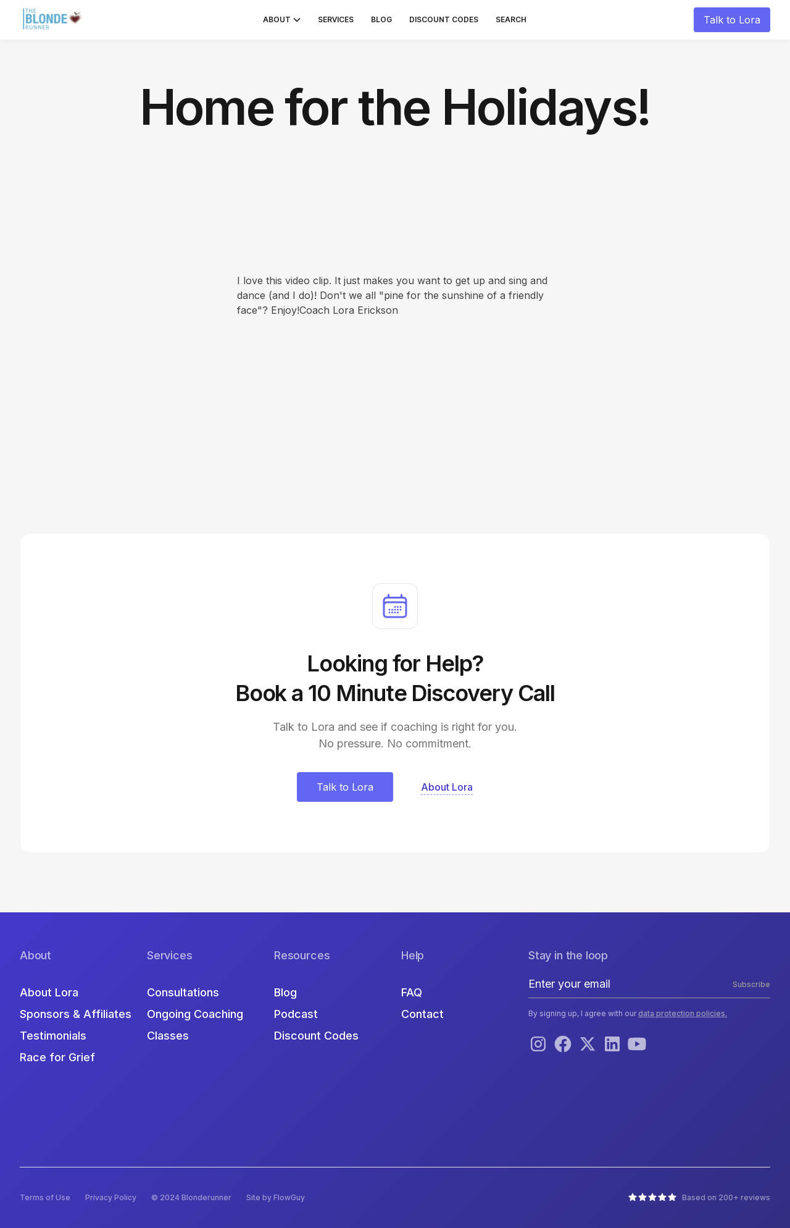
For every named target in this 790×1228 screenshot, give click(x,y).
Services (336, 19)
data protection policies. (682, 1013)
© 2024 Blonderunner (191, 1197)
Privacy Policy (110, 1197)
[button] (281, 19)
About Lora (49, 992)
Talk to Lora (732, 20)
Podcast (296, 1013)
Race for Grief (57, 1057)
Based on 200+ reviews (726, 1197)
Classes (168, 1035)
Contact (422, 1013)
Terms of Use (45, 1197)
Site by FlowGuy (275, 1197)
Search (511, 19)
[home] (54, 19)
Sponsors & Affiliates (75, 1013)
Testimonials (53, 1035)
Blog (381, 19)
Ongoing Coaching (195, 1013)
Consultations (183, 992)
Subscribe (751, 984)
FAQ (411, 992)
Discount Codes (443, 19)
